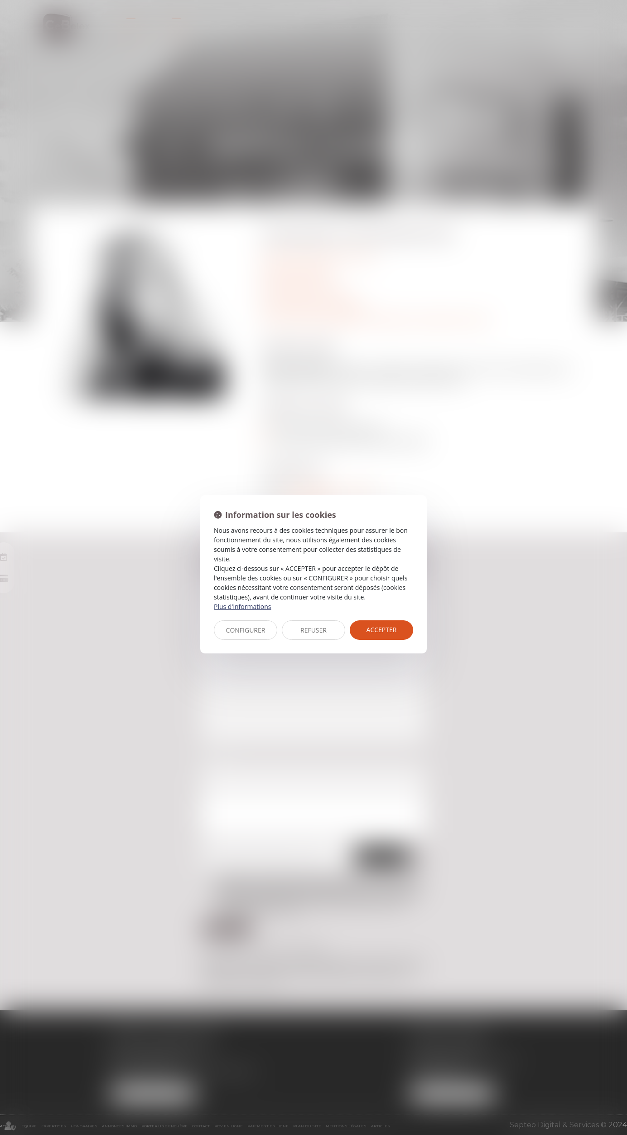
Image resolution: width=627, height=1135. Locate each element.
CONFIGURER (245, 630)
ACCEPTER (382, 629)
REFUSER (313, 630)
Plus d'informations (242, 606)
